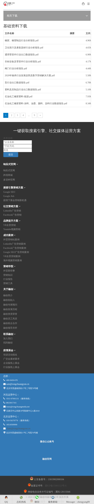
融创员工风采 (10, 318)
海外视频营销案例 (12, 260)
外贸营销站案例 (11, 239)
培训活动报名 (10, 355)
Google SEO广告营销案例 (16, 252)
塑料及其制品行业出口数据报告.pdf (23, 89)
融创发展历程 (10, 309)
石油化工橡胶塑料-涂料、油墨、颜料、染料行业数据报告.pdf (36, 103)
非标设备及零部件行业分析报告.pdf (23, 61)
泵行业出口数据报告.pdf (17, 82)
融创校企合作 (10, 323)
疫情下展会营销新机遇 (14, 200)
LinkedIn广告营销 (12, 210)
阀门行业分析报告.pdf (16, 68)
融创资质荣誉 (10, 314)
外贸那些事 (9, 270)
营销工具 (8, 283)
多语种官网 (9, 179)
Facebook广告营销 (12, 215)
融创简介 (8, 295)
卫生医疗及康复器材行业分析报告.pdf (24, 47)
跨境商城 (8, 175)
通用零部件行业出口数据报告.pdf (22, 54)
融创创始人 (9, 300)
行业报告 (8, 279)
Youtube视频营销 (11, 229)
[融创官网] (47, 468)
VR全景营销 (9, 225)
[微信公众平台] (47, 450)
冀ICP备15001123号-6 (56, 485)
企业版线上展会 (11, 363)
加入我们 (8, 338)
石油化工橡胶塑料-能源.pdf (18, 96)
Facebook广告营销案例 (14, 248)
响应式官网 (9, 170)
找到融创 (8, 342)
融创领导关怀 (10, 328)
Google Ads (8, 196)
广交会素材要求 (11, 359)
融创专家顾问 (10, 304)
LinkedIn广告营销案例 (14, 244)
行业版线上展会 (11, 367)
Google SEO (9, 192)
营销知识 (8, 275)
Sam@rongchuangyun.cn (18, 428)
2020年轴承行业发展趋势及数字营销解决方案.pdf (30, 75)
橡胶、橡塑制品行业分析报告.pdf (22, 40)
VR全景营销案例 (11, 256)
